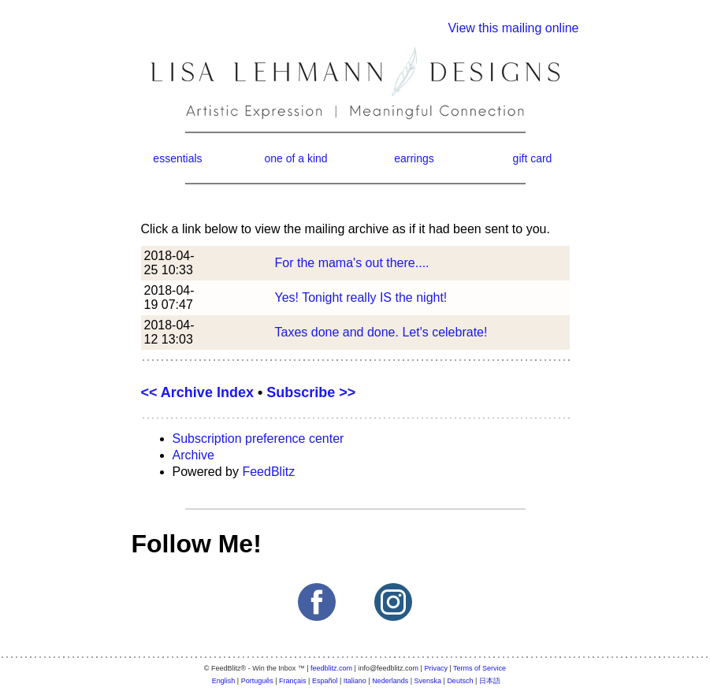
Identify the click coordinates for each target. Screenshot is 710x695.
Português (257, 681)
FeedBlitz (268, 471)
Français (293, 681)
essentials (177, 158)
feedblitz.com (331, 668)
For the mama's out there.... (352, 262)
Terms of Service (479, 668)
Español (325, 681)
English (224, 681)
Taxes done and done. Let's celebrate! (381, 332)
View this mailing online (513, 28)
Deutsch (460, 681)
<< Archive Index (197, 392)
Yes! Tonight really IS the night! (361, 297)
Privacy (436, 668)
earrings (414, 158)
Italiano (355, 681)
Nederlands (390, 681)
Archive (193, 455)
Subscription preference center (258, 438)
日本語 (489, 681)
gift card (532, 158)
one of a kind (295, 158)
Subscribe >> (310, 392)
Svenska (428, 681)
